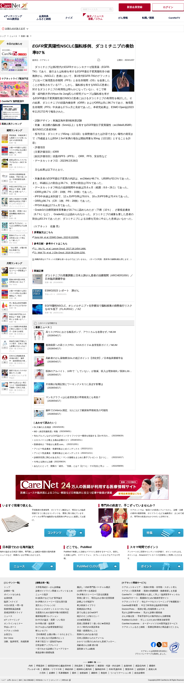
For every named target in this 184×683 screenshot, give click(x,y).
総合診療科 (139, 673)
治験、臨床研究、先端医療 (16, 641)
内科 (31, 666)
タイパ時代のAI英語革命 (88, 627)
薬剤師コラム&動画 (86, 649)
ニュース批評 (42, 594)
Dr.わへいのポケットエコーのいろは (52, 609)
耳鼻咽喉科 (63, 673)
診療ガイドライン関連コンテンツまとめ (54, 591)
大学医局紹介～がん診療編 (48, 587)
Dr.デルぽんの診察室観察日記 (49, 627)
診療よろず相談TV (85, 601)
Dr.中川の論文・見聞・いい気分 (50, 620)
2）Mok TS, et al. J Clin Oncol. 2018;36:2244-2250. (59, 252)
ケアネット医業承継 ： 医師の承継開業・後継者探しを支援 (149, 591)
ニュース (13, 36)
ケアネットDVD (11, 630)
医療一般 (25, 36)
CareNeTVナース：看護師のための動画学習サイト (145, 598)
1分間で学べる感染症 (87, 591)
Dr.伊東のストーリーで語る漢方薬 (51, 601)
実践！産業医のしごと (87, 630)
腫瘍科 (152, 666)
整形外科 (129, 669)
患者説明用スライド (13, 612)
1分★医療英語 (83, 620)
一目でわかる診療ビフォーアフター (52, 649)
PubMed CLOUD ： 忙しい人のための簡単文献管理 (146, 620)
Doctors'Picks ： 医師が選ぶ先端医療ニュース (143, 609)
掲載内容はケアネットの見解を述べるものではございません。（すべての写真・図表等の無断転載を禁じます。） (83, 259)
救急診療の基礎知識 (45, 652)
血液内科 (128, 666)
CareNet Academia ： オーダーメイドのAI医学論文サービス (150, 623)
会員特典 (8, 598)
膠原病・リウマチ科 (52, 669)
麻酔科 (94, 673)
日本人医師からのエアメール (90, 638)
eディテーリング (12, 620)
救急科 (104, 673)
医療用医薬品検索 (12, 609)
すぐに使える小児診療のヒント (50, 638)
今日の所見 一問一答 (13, 605)
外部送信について (42, 680)
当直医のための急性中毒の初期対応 (52, 612)
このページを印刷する (47, 323)
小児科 (42, 673)
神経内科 (69, 669)
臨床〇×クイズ (11, 601)
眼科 (74, 673)
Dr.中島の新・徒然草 (45, 623)
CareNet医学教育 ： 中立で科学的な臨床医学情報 (145, 605)
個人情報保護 (29, 680)
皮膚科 (52, 673)
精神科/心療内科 (84, 669)
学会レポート (10, 627)
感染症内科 (140, 666)
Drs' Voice (8, 638)
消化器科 (78, 666)
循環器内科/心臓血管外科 (59, 666)
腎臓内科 (90, 666)
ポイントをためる (12, 594)
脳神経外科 (100, 669)
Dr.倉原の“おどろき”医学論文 (49, 598)
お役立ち (8, 634)
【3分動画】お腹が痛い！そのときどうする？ (55, 634)
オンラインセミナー (13, 623)
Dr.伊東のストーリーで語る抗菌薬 (93, 594)
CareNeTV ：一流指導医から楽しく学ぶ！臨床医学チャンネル (151, 594)
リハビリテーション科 (120, 673)
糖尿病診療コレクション (47, 616)
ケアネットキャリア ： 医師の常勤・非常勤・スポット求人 (149, 587)
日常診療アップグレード (47, 645)
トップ (3, 36)
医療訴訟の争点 (84, 609)
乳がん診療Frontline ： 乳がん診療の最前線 (142, 612)
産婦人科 (152, 669)
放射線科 (84, 673)
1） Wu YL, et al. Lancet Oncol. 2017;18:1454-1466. (60, 248)
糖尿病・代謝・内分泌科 (109, 666)
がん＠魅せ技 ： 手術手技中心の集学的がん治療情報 (146, 616)
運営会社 (65, 680)
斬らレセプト (42, 630)
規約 (20, 680)
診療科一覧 (9, 591)
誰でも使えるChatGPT (87, 612)
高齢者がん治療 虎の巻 (87, 645)
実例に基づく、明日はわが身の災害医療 (95, 598)
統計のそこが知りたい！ (88, 616)
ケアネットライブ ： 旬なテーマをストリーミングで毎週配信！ (151, 601)
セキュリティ (55, 680)
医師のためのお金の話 (87, 634)
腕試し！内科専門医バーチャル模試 (93, 587)
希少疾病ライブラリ (86, 605)
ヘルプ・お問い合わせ (9, 680)
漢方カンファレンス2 (45, 605)
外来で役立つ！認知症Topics (49, 641)
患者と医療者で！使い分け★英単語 (93, 623)
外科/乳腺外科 (115, 669)
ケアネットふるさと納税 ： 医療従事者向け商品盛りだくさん (150, 627)
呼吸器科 (40, 666)
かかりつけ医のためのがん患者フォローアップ (97, 641)
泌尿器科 (141, 669)
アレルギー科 (33, 669)
